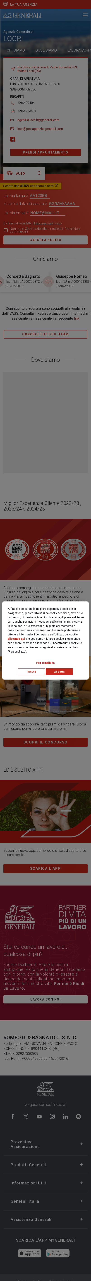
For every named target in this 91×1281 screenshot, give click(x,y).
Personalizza (45, 662)
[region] (45, 640)
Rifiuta (31, 671)
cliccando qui (16, 638)
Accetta (59, 671)
